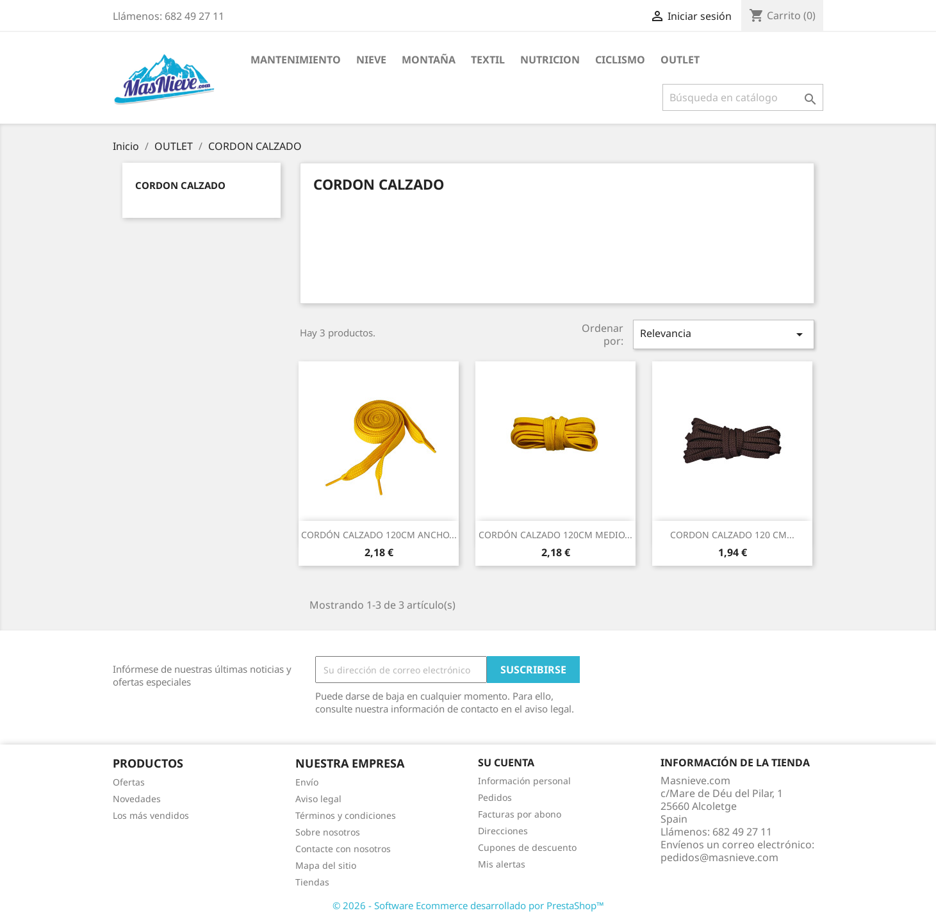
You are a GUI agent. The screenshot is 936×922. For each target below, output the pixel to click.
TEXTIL (488, 60)
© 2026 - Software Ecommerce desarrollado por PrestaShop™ (468, 905)
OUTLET (680, 60)
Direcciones (503, 831)
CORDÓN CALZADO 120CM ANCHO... (379, 535)
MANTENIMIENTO (295, 60)
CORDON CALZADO (180, 185)
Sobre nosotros (327, 832)
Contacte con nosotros (343, 849)
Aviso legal (318, 799)
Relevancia (723, 334)
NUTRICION (550, 60)
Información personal (524, 781)
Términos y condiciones (345, 815)
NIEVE (371, 60)
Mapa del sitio (325, 865)
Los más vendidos (151, 815)
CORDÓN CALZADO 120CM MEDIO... (555, 535)
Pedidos (495, 797)
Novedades (137, 799)
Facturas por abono (519, 814)
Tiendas (312, 882)
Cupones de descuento (527, 847)
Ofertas (129, 782)
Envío (306, 782)
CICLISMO (620, 60)
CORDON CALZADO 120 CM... (732, 535)
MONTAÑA (429, 60)
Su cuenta (506, 762)
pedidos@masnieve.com (719, 857)
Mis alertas (501, 864)
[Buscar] (742, 97)
